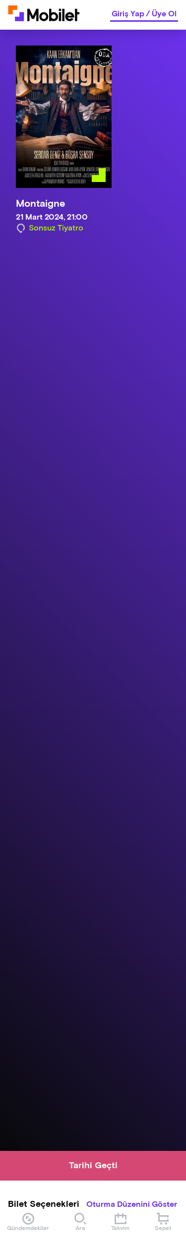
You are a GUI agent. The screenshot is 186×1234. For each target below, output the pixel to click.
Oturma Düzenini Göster (131, 1205)
